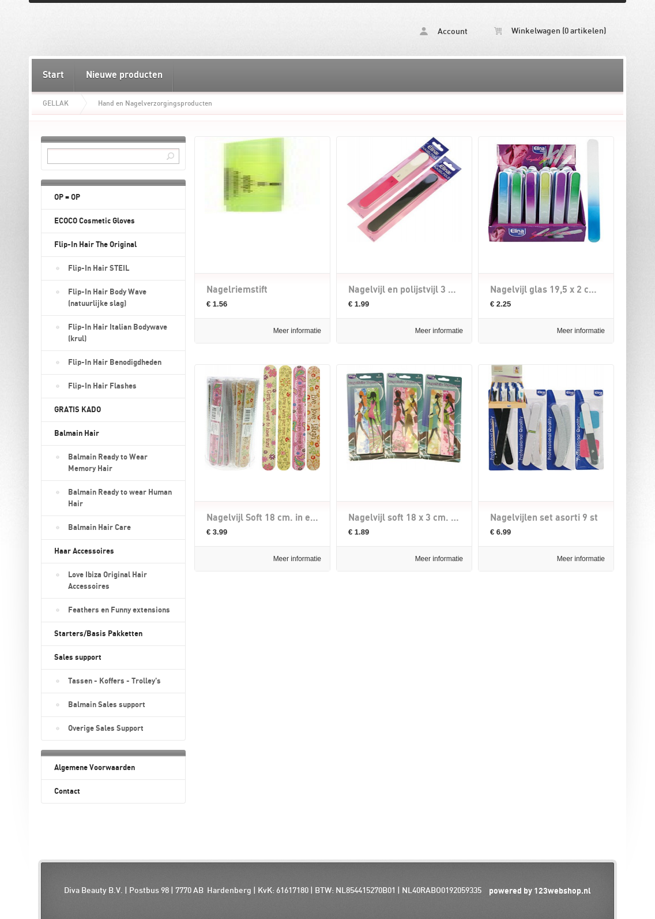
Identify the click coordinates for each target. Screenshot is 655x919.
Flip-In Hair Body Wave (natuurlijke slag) (107, 298)
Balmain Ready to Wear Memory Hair (108, 463)
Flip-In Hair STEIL (98, 268)
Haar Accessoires (84, 551)
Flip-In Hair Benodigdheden (114, 362)
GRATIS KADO (77, 410)
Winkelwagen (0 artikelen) (550, 31)
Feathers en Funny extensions (119, 610)
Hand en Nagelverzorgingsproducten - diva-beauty (179, 29)
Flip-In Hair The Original (95, 245)
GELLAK (56, 103)
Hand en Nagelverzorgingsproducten (155, 103)
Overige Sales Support (106, 728)
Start (53, 75)
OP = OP (67, 197)
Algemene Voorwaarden (94, 768)
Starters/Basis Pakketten (98, 634)
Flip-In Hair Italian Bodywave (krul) (117, 333)
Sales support (77, 657)
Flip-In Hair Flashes (102, 386)
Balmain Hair (76, 433)
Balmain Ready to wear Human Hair (120, 498)
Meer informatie (297, 331)
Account (444, 31)
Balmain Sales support (106, 705)
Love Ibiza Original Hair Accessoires (107, 581)
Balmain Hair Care (99, 528)
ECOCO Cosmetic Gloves (94, 221)
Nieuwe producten (124, 75)
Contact (67, 791)
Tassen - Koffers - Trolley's (114, 681)
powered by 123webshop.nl (540, 891)
